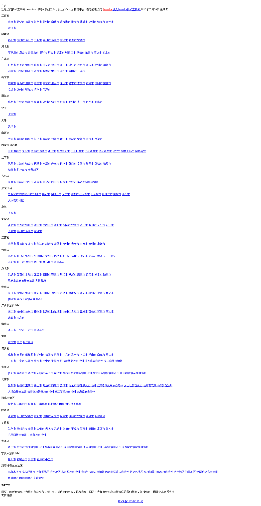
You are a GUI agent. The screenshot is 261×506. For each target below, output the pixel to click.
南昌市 (12, 243)
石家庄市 (13, 52)
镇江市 (101, 21)
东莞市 (47, 71)
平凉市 (75, 428)
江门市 (64, 64)
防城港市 (56, 311)
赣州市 (67, 243)
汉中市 (64, 416)
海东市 (21, 447)
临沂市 (12, 89)
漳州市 (55, 40)
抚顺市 (38, 163)
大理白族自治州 (17, 391)
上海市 (12, 212)
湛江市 (73, 64)
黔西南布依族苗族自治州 (77, 373)
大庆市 (66, 194)
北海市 (47, 311)
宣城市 (38, 231)
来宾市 (12, 317)
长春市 (12, 182)
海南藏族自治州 (73, 447)
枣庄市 (38, 83)
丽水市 (99, 101)
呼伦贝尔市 (77, 151)
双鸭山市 (56, 194)
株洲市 (21, 293)
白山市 (55, 182)
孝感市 (73, 274)
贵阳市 (12, 373)
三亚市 (21, 330)
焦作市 (75, 256)
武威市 (58, 428)
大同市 (21, 138)
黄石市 (21, 274)
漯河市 (101, 256)
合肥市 (12, 225)
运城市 (73, 138)
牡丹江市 (107, 194)
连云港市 (65, 21)
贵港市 (75, 311)
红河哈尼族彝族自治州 (110, 385)
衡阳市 (38, 293)
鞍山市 (29, 163)
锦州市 (64, 163)
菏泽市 (47, 89)
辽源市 (38, 182)
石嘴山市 (22, 459)
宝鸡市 (29, 416)
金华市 (64, 101)
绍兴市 (55, 101)
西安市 (12, 416)
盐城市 (84, 21)
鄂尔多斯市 (63, 151)
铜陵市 (67, 225)
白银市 (41, 428)
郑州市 (12, 256)
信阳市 (29, 262)
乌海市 (35, 151)
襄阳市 (47, 274)
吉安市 (75, 243)
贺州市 (101, 311)
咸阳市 (38, 416)
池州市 (29, 231)
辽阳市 (90, 163)
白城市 (73, 182)
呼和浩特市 (14, 151)
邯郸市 (43, 52)
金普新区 (33, 169)
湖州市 (47, 101)
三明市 (38, 40)
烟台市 (55, 83)
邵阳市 (47, 293)
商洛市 (90, 416)
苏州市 (47, 21)
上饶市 (101, 243)
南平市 (64, 40)
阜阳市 (101, 225)
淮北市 (58, 225)
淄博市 (29, 83)
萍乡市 (32, 243)
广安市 (21, 360)
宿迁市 (12, 27)
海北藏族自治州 (34, 447)
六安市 (12, 231)
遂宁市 (75, 354)
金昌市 (32, 428)
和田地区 (190, 471)
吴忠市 (32, 459)
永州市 (101, 293)
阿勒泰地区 (26, 478)
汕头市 (47, 64)
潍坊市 (64, 83)
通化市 (47, 182)
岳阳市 (55, 293)
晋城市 (47, 138)
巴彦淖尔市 (91, 151)
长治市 (38, 138)
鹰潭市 (58, 243)
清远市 (38, 71)
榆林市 (73, 416)
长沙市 (12, 293)
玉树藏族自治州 (112, 447)
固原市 (41, 459)
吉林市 (21, 182)
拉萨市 (12, 404)
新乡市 (67, 256)
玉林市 (84, 311)
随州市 (107, 274)
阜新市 (81, 163)
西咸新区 (100, 416)
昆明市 (12, 385)
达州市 (29, 360)
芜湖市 (21, 225)
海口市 (12, 330)
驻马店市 (48, 262)
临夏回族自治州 (17, 434)
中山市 (55, 71)
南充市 (101, 354)
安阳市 (49, 256)
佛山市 (55, 64)
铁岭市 (107, 163)
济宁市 (73, 83)
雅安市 (38, 360)
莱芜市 (107, 83)
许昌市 (93, 256)
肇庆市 (90, 64)
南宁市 (12, 311)
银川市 (12, 459)
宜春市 (84, 243)
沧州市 (89, 52)
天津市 (12, 126)
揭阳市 (73, 71)
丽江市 (55, 385)
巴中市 (47, 360)
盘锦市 (99, 163)
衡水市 (107, 52)
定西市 (101, 428)
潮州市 (64, 71)
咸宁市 (99, 274)
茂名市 (81, 64)
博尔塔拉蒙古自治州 (93, 471)
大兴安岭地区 (16, 200)
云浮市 (81, 71)
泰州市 (110, 21)
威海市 (90, 83)
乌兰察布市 (105, 151)
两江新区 (28, 342)
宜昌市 (38, 274)
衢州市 (73, 101)
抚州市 (93, 243)
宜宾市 (12, 360)
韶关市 (21, 64)
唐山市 (23, 52)
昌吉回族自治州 (70, 471)
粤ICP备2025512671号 (130, 501)
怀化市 (110, 293)
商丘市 (21, 262)
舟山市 (81, 101)
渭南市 (47, 416)
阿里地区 (64, 404)
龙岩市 (73, 40)
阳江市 (29, 71)
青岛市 (21, 83)
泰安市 (81, 83)
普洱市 (64, 385)
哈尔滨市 (13, 194)
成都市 (12, 354)
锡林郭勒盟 (127, 151)
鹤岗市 (46, 194)
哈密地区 (55, 471)
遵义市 (32, 373)
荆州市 (81, 274)
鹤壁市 (58, 256)
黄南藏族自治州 (54, 447)
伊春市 (75, 194)
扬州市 (93, 21)
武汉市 (12, 274)
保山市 (38, 385)
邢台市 (52, 52)
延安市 (55, 416)
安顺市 (41, 373)
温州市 (29, 101)
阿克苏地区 (136, 471)
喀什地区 (179, 471)
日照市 (99, 83)
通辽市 (52, 151)
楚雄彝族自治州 (86, 385)
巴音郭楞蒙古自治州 (117, 471)
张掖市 (67, 428)
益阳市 (84, 293)
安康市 (81, 416)
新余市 (49, 243)
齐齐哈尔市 (26, 194)
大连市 (21, 163)
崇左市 (21, 317)
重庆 (19, 342)
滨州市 (38, 89)
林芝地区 (76, 404)
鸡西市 (37, 194)
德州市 (21, 89)
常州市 (38, 21)
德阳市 (49, 354)
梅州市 (107, 64)
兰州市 (12, 428)
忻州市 (81, 138)
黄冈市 (90, 274)
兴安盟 (117, 151)
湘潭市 (29, 293)
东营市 (47, 83)
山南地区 (42, 404)
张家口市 (70, 52)
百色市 (93, 311)
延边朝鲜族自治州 (88, 182)
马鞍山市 (48, 225)
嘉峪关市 (22, 428)
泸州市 (41, 354)
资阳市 (55, 360)
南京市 (12, 21)
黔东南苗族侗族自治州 (106, 373)
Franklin (107, 9)
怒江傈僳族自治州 (65, 391)
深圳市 (29, 64)
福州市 (12, 40)
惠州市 (99, 64)
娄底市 (12, 299)
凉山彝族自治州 (113, 360)
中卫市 (49, 459)
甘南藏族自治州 (36, 434)
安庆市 (75, 225)
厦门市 (21, 40)
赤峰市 (43, 151)
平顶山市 (39, 256)
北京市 (12, 114)
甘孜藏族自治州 (94, 360)
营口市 (73, 163)
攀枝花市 (30, 354)
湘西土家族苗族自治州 (30, 299)
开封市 (21, 256)
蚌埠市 (29, 225)
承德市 (81, 52)
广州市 (12, 64)
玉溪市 (29, 385)
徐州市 (29, 21)
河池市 (110, 311)
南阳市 (12, 262)
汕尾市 (12, 71)
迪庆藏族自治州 (86, 391)
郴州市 (93, 293)
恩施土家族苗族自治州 (21, 280)
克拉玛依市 (28, 471)
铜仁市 (58, 373)
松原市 (64, 182)
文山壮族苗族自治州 (136, 385)
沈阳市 (12, 163)
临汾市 (90, 138)
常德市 (64, 293)
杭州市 (12, 101)
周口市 (38, 262)
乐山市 (93, 354)
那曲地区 (53, 404)
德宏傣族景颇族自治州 (40, 391)
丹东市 (55, 163)
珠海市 (38, 64)
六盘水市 (22, 373)
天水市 (49, 428)
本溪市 (47, 163)
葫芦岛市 (22, 169)
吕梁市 (99, 138)
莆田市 (29, 40)
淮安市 (75, 21)
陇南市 (110, 428)
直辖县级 (59, 262)
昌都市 (32, 404)
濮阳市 (84, 256)
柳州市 (21, 311)
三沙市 (29, 330)
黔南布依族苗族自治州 (133, 373)
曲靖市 (21, 385)
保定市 (61, 52)
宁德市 (81, 40)
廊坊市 (98, 52)
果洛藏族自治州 (92, 447)
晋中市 (64, 138)
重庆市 (12, 342)
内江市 (84, 354)
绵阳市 (58, 354)
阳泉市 (29, 138)
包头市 (26, 151)
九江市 (41, 243)
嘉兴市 (38, 101)
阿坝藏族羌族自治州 (72, 360)
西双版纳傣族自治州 (160, 385)
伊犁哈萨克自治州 (207, 471)
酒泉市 (84, 428)
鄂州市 (55, 274)
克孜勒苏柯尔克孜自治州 (158, 471)
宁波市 (21, 101)
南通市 (55, 21)
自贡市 (21, 354)
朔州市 (55, 138)
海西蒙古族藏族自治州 (135, 447)
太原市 (12, 138)
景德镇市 (22, 243)
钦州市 (67, 311)
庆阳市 (93, 428)
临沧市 (73, 385)
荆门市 (64, 274)
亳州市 (21, 231)
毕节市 (49, 373)
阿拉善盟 (140, 151)
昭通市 (47, 385)
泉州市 (47, 40)
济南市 (12, 83)
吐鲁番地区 (42, 471)
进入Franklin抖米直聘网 (127, 9)
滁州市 (93, 225)
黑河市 (117, 194)
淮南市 (38, 225)
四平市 (29, 182)
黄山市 (84, 225)
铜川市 (21, 416)
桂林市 (29, 311)
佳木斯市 (84, 194)
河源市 (21, 71)
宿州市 (110, 225)
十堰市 (29, 274)
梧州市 (38, 311)
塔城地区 (13, 478)
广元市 (67, 354)
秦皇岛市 (33, 52)
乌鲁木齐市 (14, 471)
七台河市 (96, 194)
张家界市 (74, 293)
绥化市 (126, 194)
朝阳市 (12, 169)
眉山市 (110, 354)
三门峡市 (111, 256)
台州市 (90, 101)
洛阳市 (29, 256)
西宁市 (12, 447)
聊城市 (29, 89)
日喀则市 (22, 404)
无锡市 (21, 21)
